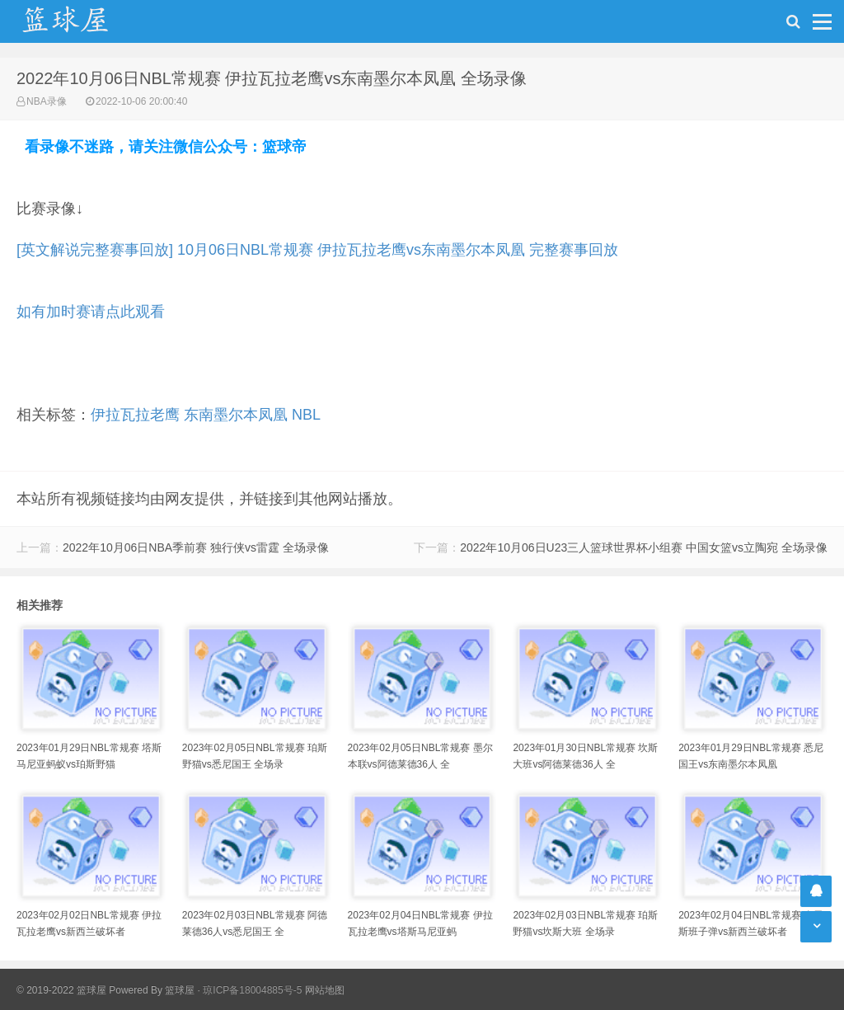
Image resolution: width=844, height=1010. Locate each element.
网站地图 (325, 990)
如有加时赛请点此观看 (90, 311)
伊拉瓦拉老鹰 (135, 414)
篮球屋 (180, 990)
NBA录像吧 (82, 21)
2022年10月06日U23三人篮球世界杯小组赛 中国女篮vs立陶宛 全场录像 (644, 547)
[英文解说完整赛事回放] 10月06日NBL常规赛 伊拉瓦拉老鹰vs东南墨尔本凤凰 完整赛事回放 (317, 250)
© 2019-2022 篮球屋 (61, 990)
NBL (306, 414)
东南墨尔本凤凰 (236, 414)
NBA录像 (46, 101)
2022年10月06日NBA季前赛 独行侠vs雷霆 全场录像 (196, 547)
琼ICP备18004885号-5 (252, 990)
